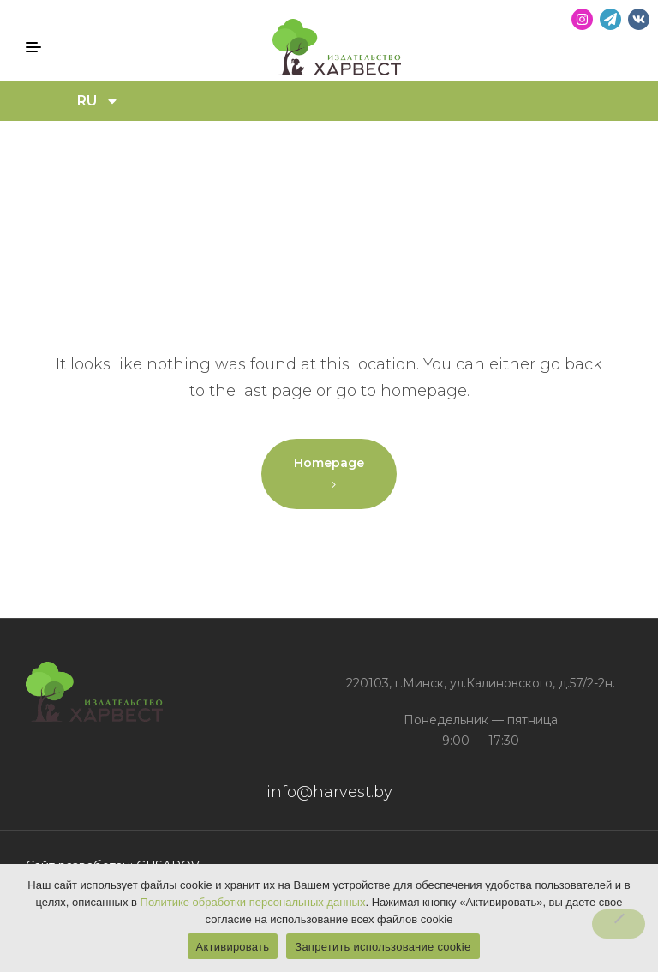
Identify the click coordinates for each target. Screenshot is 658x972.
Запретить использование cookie (382, 946)
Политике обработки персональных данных (253, 902)
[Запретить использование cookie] (618, 924)
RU (98, 101)
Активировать (233, 946)
